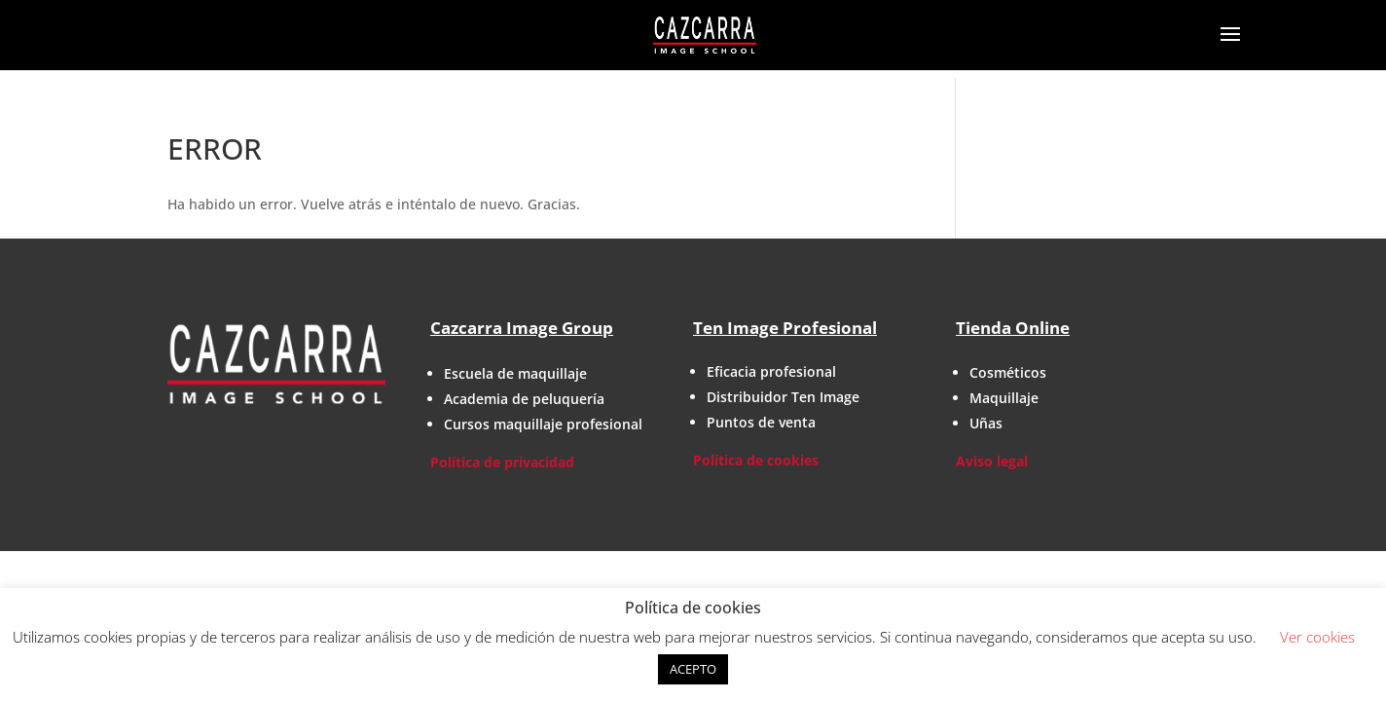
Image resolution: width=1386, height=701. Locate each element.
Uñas (986, 423)
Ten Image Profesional (785, 327)
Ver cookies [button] (1317, 636)
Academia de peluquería (524, 398)
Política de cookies (756, 460)
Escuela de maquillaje (515, 373)
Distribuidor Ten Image (783, 396)
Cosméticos (1007, 372)
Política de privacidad (502, 462)
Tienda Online (1013, 327)
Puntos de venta (761, 422)
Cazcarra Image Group (521, 327)
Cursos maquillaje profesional (543, 424)
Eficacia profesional (771, 371)
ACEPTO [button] (693, 669)
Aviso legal (992, 461)
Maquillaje (1004, 397)
